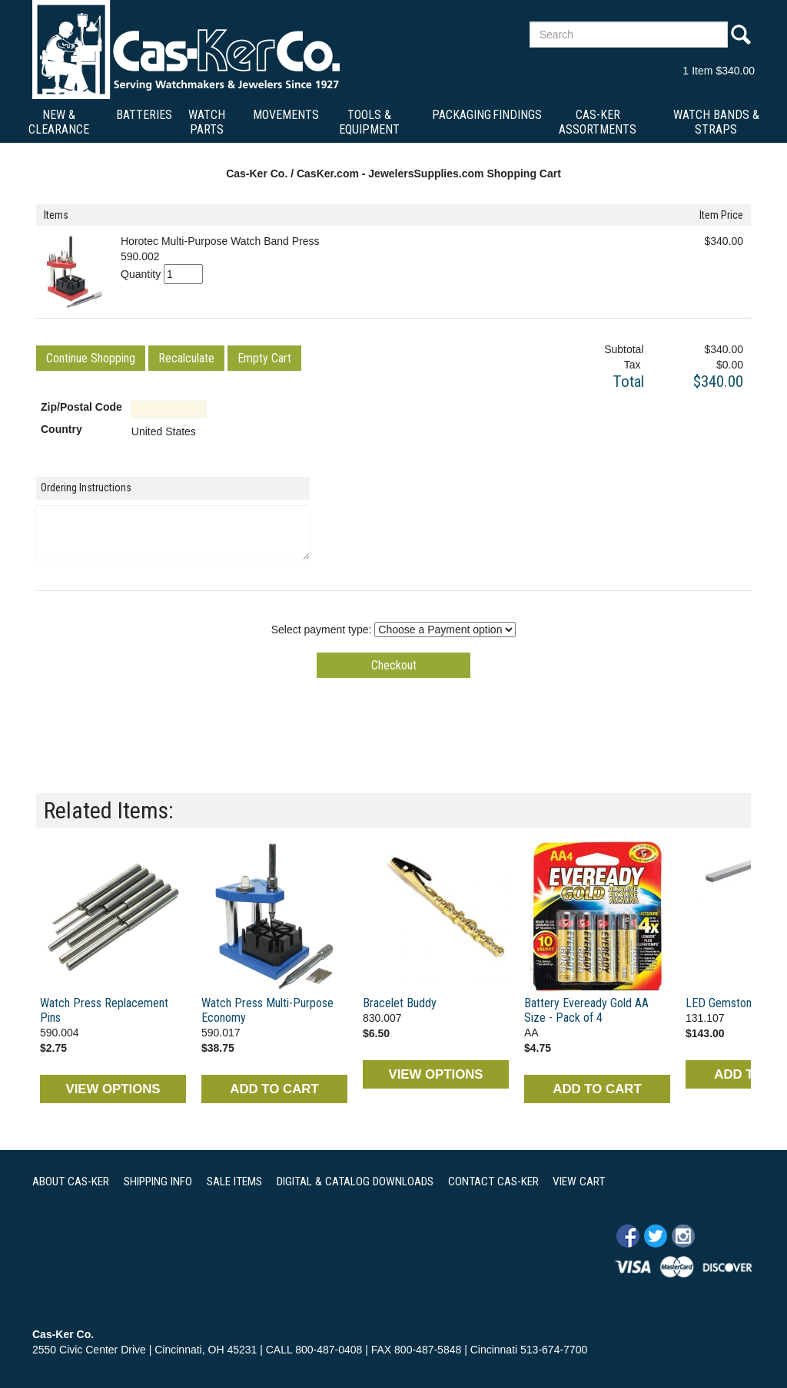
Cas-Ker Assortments (597, 122)
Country (61, 429)
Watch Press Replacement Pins (104, 1010)
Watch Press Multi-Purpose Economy (267, 1010)
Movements (286, 114)
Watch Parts (206, 122)
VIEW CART (579, 1181)
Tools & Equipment (369, 122)
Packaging (461, 114)
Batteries (144, 114)
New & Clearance (58, 122)
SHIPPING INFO (158, 1181)
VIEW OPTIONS (112, 1089)
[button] (90, 358)
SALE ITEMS (234, 1181)
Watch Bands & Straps (716, 122)
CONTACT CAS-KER (493, 1181)
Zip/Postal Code (81, 407)
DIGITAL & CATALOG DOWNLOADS (355, 1181)
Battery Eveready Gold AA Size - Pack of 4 (586, 1010)
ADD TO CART (274, 1089)
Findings (517, 114)
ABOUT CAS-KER (70, 1181)
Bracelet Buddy (400, 1003)
